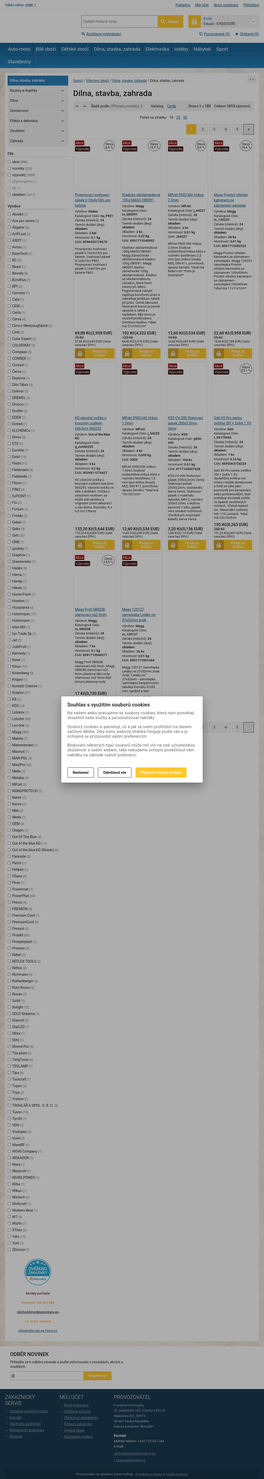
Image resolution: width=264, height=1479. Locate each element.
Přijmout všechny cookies (161, 773)
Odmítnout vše (114, 773)
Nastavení (81, 773)
